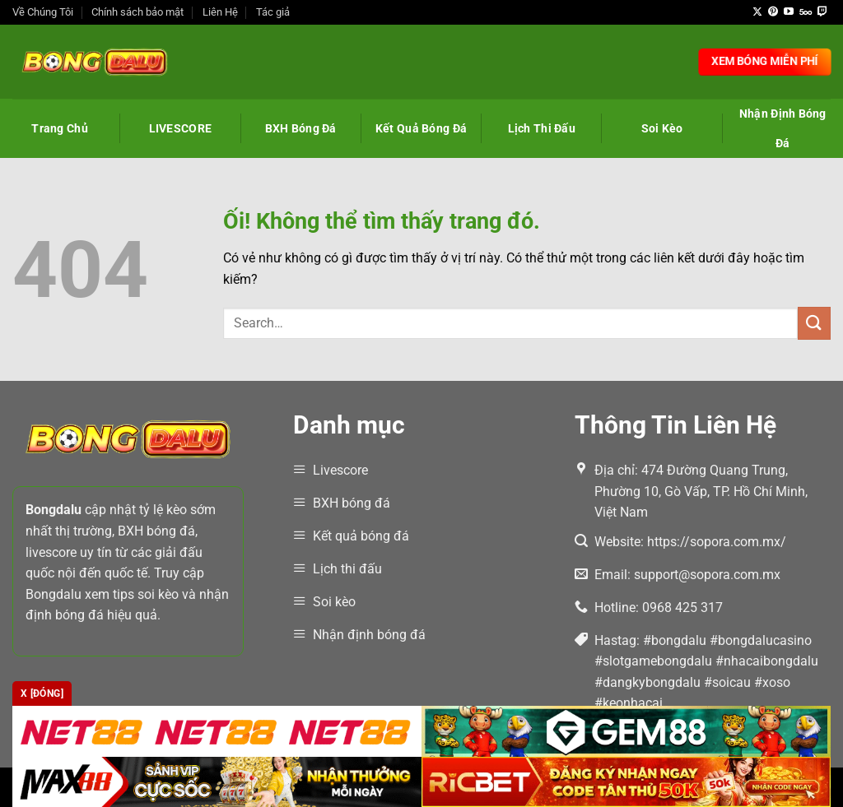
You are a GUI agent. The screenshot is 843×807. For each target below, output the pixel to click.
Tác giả (273, 12)
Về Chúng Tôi (42, 12)
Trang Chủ (59, 128)
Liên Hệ (220, 12)
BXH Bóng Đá (301, 128)
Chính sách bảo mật (137, 12)
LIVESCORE (180, 128)
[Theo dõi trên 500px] (805, 12)
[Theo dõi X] (757, 12)
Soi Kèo (662, 128)
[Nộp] (814, 323)
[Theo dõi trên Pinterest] (773, 12)
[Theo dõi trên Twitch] (822, 12)
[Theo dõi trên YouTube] (789, 12)
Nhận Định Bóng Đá (783, 128)
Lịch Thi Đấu (541, 128)
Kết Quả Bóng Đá (421, 128)
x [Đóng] (42, 693)
